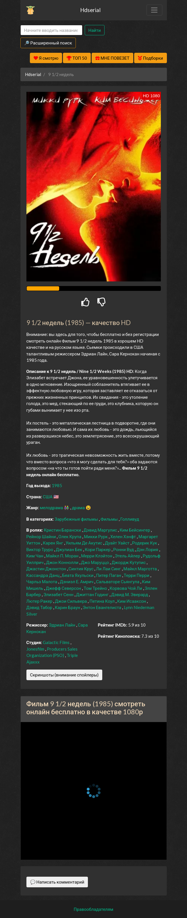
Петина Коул (102, 601)
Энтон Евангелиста (102, 607)
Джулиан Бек (69, 549)
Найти (94, 30)
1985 (57, 485)
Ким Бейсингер (135, 529)
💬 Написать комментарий (57, 881)
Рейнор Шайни (41, 536)
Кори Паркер (98, 549)
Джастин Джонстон (46, 568)
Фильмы (110, 519)
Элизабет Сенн (58, 594)
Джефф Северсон (64, 588)
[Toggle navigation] (154, 10)
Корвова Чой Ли (126, 588)
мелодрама (52, 507)
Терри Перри (137, 575)
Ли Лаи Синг (109, 568)
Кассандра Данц (43, 575)
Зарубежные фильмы (77, 519)
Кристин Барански (63, 529)
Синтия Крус (82, 568)
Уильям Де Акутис (84, 542)
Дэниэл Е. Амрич (77, 581)
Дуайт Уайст (117, 542)
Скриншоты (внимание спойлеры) (64, 674)
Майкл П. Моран (62, 555)
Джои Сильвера (71, 601)
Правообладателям (93, 909)
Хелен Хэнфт (123, 536)
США (48, 496)
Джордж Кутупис (128, 562)
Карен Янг (53, 542)
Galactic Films (56, 642)
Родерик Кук (145, 542)
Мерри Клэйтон (97, 555)
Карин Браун (68, 607)
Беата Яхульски (78, 575)
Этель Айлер (128, 555)
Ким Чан (35, 555)
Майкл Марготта (141, 568)
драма (79, 507)
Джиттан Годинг (92, 594)
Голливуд (129, 519)
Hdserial (90, 10)
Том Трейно (96, 588)
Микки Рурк (96, 536)
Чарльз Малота (42, 581)
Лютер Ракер (39, 601)
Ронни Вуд (124, 549)
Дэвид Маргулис (101, 529)
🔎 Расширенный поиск (48, 42)
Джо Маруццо (95, 562)
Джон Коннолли (62, 562)
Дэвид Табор (39, 607)
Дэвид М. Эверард (130, 594)
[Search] (51, 30)
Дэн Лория (147, 549)
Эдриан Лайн (62, 624)
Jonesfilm (35, 648)
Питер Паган (109, 575)
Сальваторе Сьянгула (118, 581)
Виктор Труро (40, 549)
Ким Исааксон (132, 601)
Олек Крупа (70, 536)
